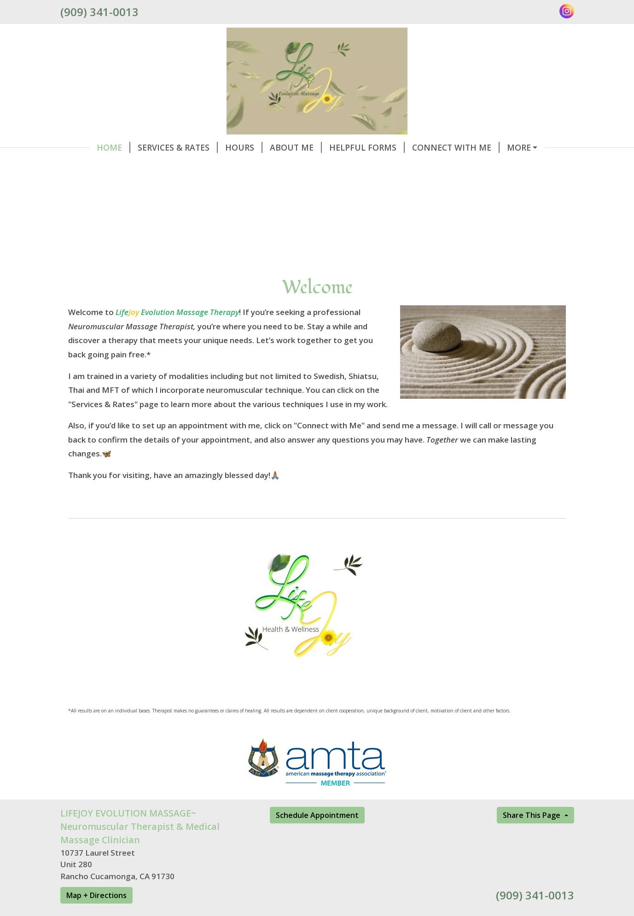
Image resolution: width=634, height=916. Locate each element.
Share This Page (532, 834)
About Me (267, 147)
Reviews (89, 167)
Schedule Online (520, 147)
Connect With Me (427, 147)
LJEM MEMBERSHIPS (253, 167)
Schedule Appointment (317, 834)
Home (84, 147)
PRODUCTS (374, 167)
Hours (214, 147)
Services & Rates (149, 147)
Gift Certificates (159, 167)
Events (324, 167)
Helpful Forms (338, 147)
